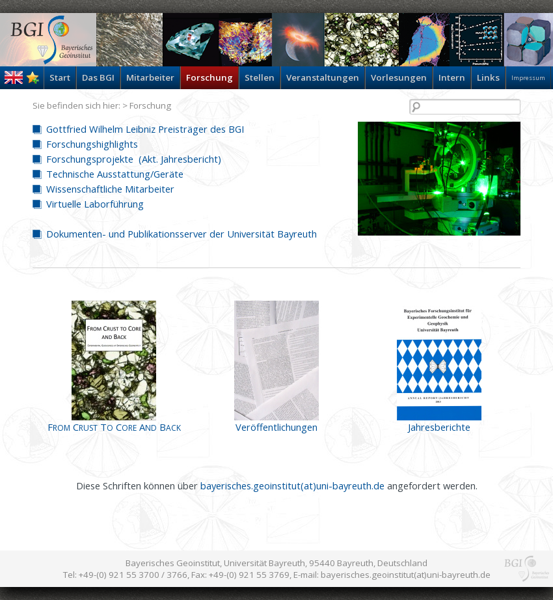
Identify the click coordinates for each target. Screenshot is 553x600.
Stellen (260, 77)
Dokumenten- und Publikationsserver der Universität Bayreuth (181, 233)
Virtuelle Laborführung (95, 203)
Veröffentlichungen (276, 426)
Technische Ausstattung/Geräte (114, 173)
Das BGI (98, 77)
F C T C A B (114, 426)
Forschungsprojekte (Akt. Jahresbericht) (133, 158)
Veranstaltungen (322, 77)
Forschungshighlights (92, 143)
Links (488, 77)
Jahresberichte (439, 426)
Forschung (209, 77)
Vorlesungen (399, 77)
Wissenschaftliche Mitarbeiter (110, 188)
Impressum (528, 78)
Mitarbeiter (150, 77)
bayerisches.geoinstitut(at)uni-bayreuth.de (292, 485)
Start (59, 77)
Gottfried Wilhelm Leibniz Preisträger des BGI (145, 128)
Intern (451, 77)
